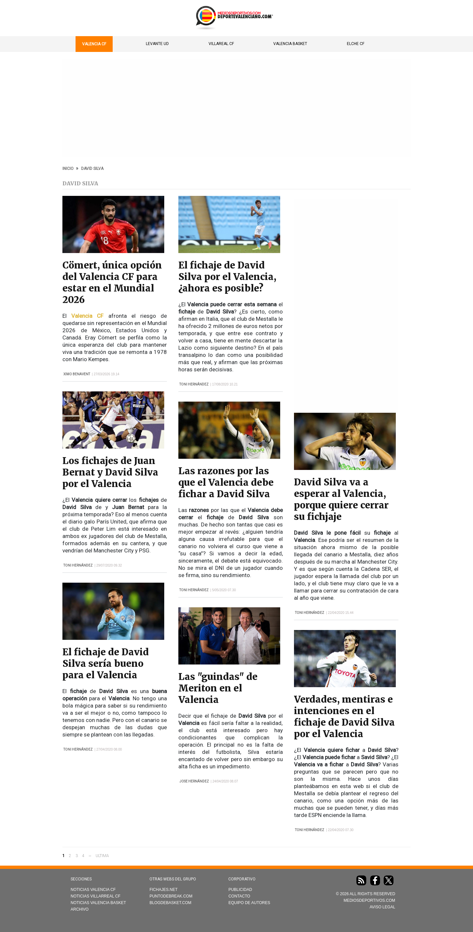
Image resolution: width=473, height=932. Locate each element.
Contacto (239, 896)
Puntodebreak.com (170, 896)
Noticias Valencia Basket (98, 902)
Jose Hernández (194, 781)
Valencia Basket (290, 43)
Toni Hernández (78, 565)
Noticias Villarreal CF (96, 896)
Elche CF (355, 43)
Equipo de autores (249, 902)
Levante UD (157, 43)
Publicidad (240, 889)
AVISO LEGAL (382, 907)
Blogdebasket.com (170, 902)
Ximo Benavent (76, 374)
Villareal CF (221, 43)
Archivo (80, 909)
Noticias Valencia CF (93, 889)
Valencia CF (94, 44)
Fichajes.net (163, 889)
